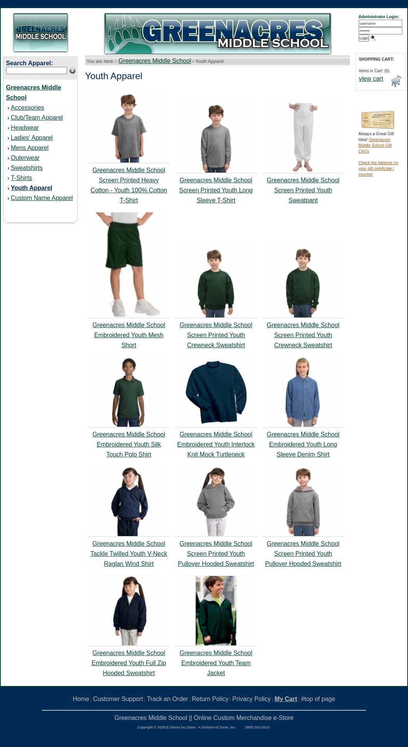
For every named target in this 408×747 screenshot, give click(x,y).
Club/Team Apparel (37, 117)
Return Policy (210, 699)
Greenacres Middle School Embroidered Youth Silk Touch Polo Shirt (129, 444)
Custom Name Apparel (42, 198)
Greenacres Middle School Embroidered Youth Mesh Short (129, 335)
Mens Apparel (30, 147)
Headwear (25, 127)
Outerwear (25, 157)
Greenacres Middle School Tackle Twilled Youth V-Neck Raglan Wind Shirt (129, 553)
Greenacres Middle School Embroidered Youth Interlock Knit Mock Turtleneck (216, 444)
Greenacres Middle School (154, 61)
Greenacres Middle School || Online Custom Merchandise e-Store (204, 718)
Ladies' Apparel (32, 137)
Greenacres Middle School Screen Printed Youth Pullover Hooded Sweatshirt (216, 553)
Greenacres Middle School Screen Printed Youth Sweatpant (303, 190)
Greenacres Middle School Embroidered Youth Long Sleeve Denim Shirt (303, 444)
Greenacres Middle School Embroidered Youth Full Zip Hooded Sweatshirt (129, 663)
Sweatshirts (27, 168)
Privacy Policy (252, 699)
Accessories (27, 107)
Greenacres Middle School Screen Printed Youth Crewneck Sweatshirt (216, 335)
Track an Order (167, 699)
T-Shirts (21, 178)
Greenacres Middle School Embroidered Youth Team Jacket (216, 663)
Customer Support (118, 699)
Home (81, 699)
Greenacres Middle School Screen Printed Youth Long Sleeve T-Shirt (216, 190)
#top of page (318, 699)
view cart (371, 78)
